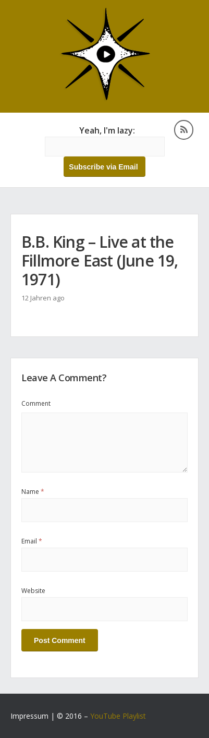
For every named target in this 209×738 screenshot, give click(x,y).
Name (32, 491)
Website (33, 590)
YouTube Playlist (118, 716)
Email (31, 541)
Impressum (29, 716)
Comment (36, 403)
